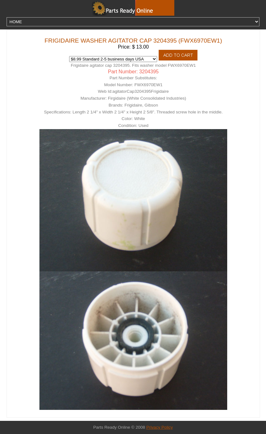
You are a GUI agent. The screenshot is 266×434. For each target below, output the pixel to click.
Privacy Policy (159, 427)
